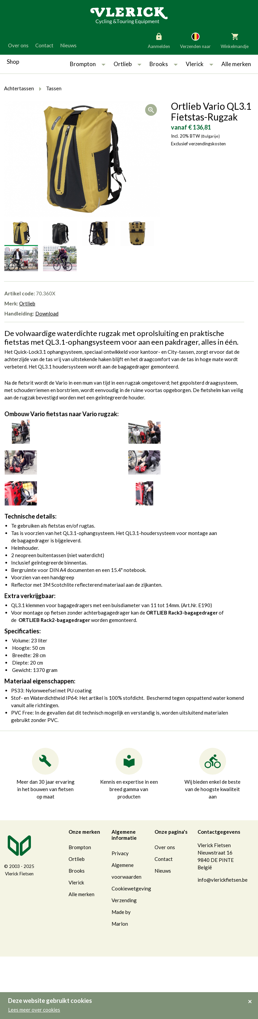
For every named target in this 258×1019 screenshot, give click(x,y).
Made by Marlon (121, 918)
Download (46, 313)
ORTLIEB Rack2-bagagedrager (54, 620)
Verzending (124, 900)
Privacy (120, 853)
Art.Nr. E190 (196, 605)
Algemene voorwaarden (126, 871)
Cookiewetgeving (131, 888)
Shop (13, 61)
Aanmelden (159, 40)
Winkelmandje (235, 40)
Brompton (83, 63)
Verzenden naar (195, 40)
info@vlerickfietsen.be (223, 880)
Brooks (158, 63)
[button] (103, 64)
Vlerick (195, 63)
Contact (44, 45)
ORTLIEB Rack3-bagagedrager (182, 613)
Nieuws (68, 45)
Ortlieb (123, 63)
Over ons (18, 45)
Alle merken (236, 63)
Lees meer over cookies (34, 1010)
